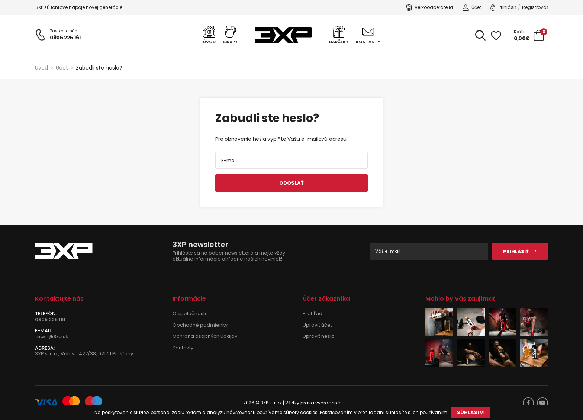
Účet (472, 7)
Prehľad (312, 313)
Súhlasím (470, 412)
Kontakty (183, 347)
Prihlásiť (503, 7)
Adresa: (45, 348)
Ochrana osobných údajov (205, 336)
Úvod (41, 67)
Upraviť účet (317, 325)
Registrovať (535, 7)
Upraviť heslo (319, 336)
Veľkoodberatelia (429, 7)
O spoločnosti (189, 313)
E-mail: (44, 331)
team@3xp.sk (51, 336)
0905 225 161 (65, 37)
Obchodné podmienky (200, 325)
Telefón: (46, 314)
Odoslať (291, 183)
